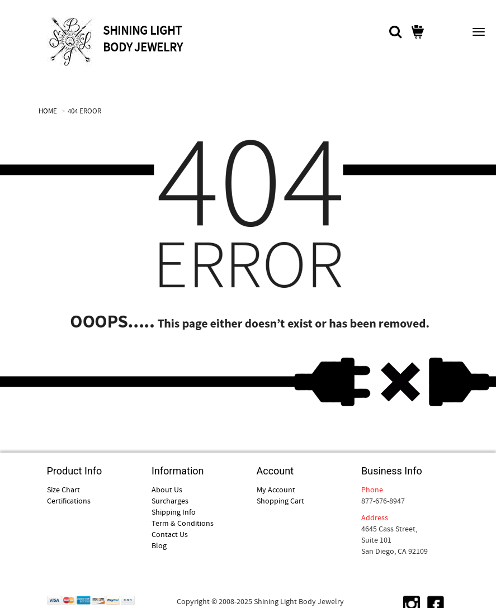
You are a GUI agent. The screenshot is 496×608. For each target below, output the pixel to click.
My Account (276, 489)
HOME (48, 111)
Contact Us (170, 534)
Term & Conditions (183, 523)
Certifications (69, 501)
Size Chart (63, 489)
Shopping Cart (280, 501)
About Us (167, 489)
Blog (159, 545)
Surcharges (170, 501)
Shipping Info (174, 512)
